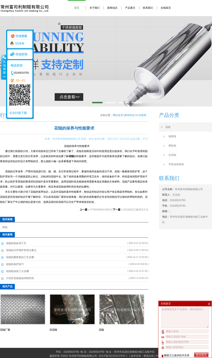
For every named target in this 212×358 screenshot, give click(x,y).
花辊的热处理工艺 (16, 243)
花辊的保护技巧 (15, 264)
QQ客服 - (20, 43)
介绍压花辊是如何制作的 (20, 278)
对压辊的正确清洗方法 (135, 209)
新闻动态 (112, 7)
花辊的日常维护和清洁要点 (21, 250)
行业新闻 (141, 115)
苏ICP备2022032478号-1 (113, 355)
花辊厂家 (5, 329)
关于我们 (94, 7)
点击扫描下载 (18, 113)
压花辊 (53, 329)
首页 (76, 7)
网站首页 (118, 115)
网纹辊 (172, 145)
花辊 (4, 227)
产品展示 (130, 7)
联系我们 (148, 7)
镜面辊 (172, 136)
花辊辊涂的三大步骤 (17, 271)
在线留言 (166, 7)
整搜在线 (149, 355)
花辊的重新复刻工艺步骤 (20, 257)
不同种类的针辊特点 (101, 209)
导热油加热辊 (176, 164)
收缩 (4, 67)
